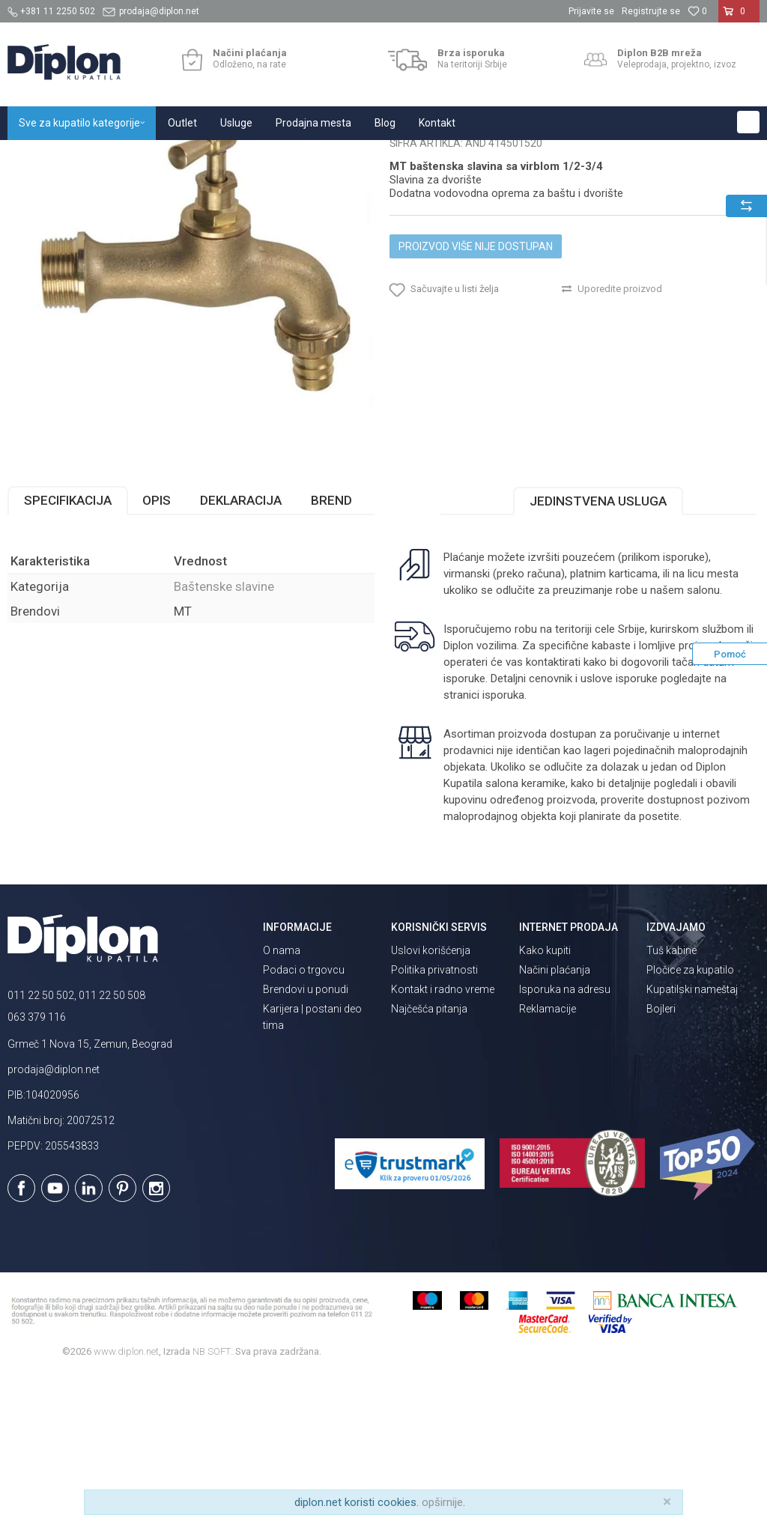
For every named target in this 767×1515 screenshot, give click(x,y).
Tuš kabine (671, 1090)
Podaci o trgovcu (304, 1110)
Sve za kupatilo (118, 156)
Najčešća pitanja (429, 1149)
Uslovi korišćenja (430, 1090)
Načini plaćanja (554, 1110)
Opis (156, 640)
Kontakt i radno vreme (442, 1129)
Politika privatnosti (434, 1110)
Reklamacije (547, 1149)
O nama (281, 1090)
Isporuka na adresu (564, 1129)
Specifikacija (68, 640)
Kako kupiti (545, 1090)
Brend (331, 640)
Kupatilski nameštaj (692, 1129)
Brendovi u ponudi (305, 1129)
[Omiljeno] (697, 11)
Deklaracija (241, 640)
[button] (748, 122)
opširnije (442, 1502)
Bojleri (661, 1149)
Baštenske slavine (332, 156)
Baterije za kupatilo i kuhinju (222, 156)
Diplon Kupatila (40, 156)
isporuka (503, 835)
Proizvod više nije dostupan (475, 386)
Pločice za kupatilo (690, 1110)
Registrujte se (651, 11)
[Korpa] (739, 17)
